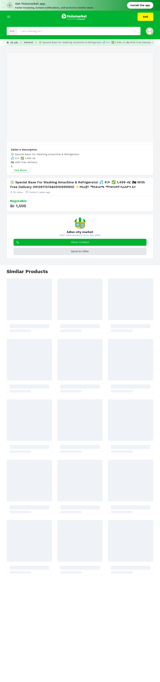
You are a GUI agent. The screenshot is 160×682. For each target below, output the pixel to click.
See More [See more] (20, 170)
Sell (145, 16)
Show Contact (52, 242)
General (28, 42)
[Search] (135, 31)
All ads (12, 42)
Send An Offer (80, 251)
